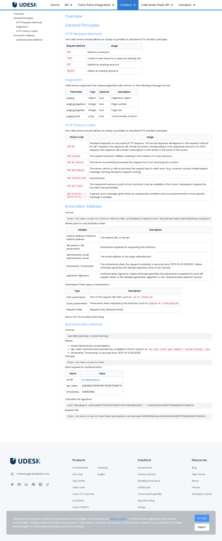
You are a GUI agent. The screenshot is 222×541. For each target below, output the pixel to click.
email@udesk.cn (91, 379)
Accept (202, 518)
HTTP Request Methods (29, 22)
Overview (18, 13)
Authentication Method (29, 39)
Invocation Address (24, 35)
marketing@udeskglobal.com (33, 473)
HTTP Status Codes (27, 31)
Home (55, 5)
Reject (202, 527)
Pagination (22, 26)
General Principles (23, 18)
